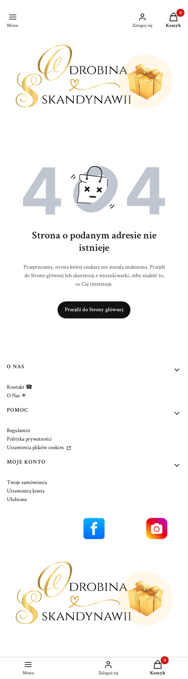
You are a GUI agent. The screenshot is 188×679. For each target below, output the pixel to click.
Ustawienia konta (25, 491)
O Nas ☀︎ (16, 395)
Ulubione (17, 499)
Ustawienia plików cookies (36, 447)
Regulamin (18, 430)
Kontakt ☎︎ (19, 387)
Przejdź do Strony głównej (94, 309)
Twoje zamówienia (27, 482)
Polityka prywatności (29, 439)
